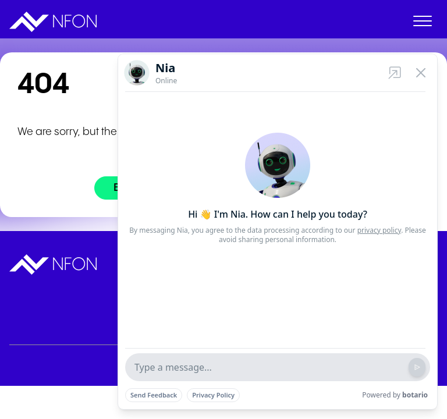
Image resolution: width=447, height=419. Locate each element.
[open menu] (422, 23)
